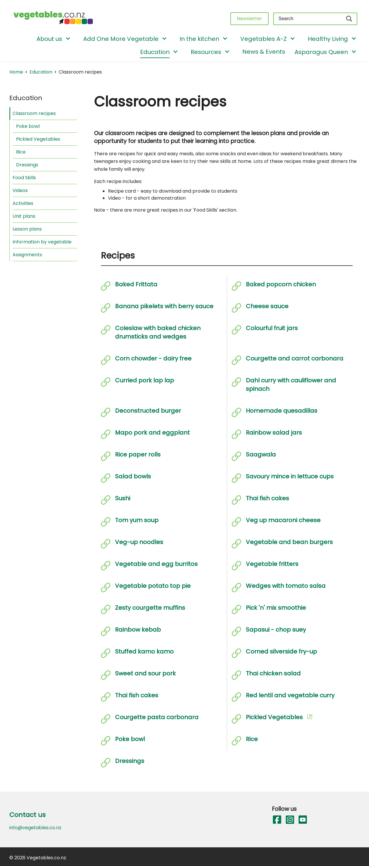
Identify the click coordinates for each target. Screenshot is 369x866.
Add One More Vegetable (121, 39)
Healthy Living (328, 39)
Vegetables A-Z (263, 39)
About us (49, 39)
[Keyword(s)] (307, 19)
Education (155, 52)
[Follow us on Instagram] (289, 820)
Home (16, 72)
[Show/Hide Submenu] (68, 39)
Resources (206, 52)
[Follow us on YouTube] (302, 820)
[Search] (349, 19)
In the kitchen (199, 39)
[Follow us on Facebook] (276, 820)
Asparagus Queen (321, 52)
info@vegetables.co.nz (35, 827)
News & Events (263, 52)
